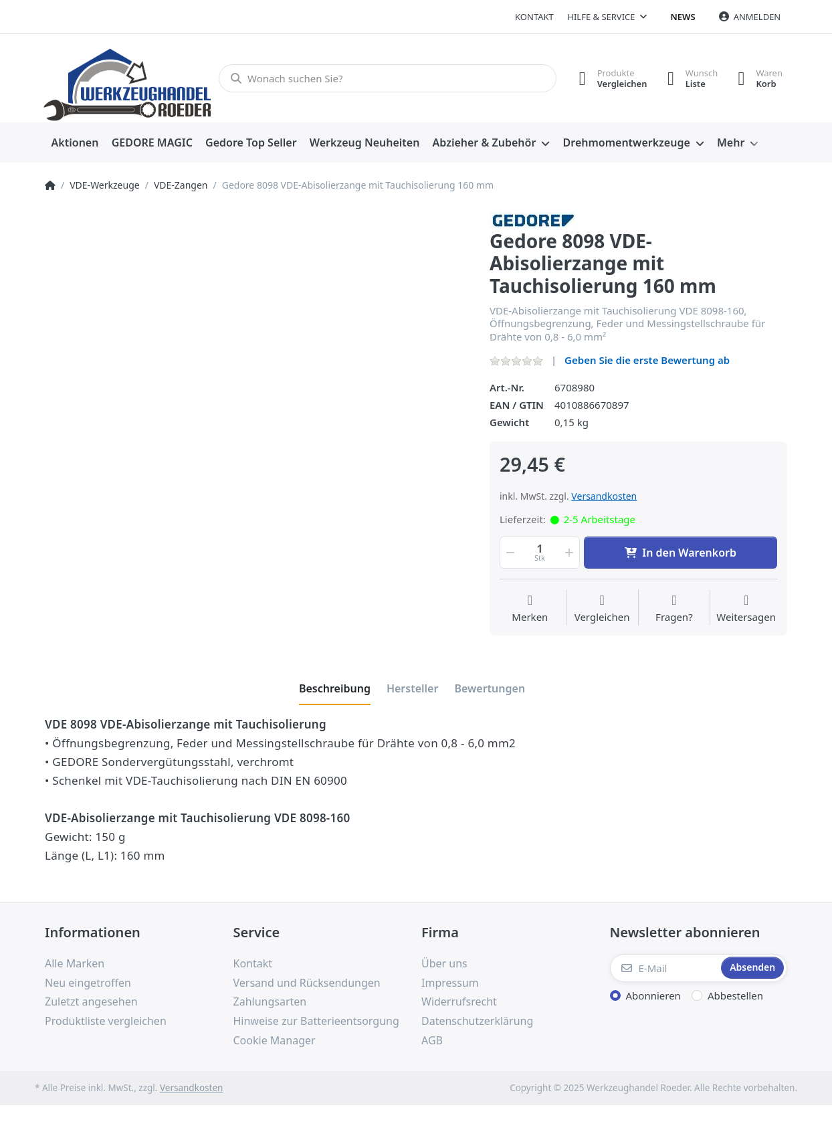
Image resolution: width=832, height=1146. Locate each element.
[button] (509, 553)
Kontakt (534, 17)
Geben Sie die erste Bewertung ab (647, 360)
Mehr (730, 142)
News (683, 17)
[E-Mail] (664, 968)
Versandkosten (604, 496)
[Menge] (540, 553)
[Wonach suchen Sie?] (387, 78)
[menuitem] (75, 143)
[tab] (335, 688)
